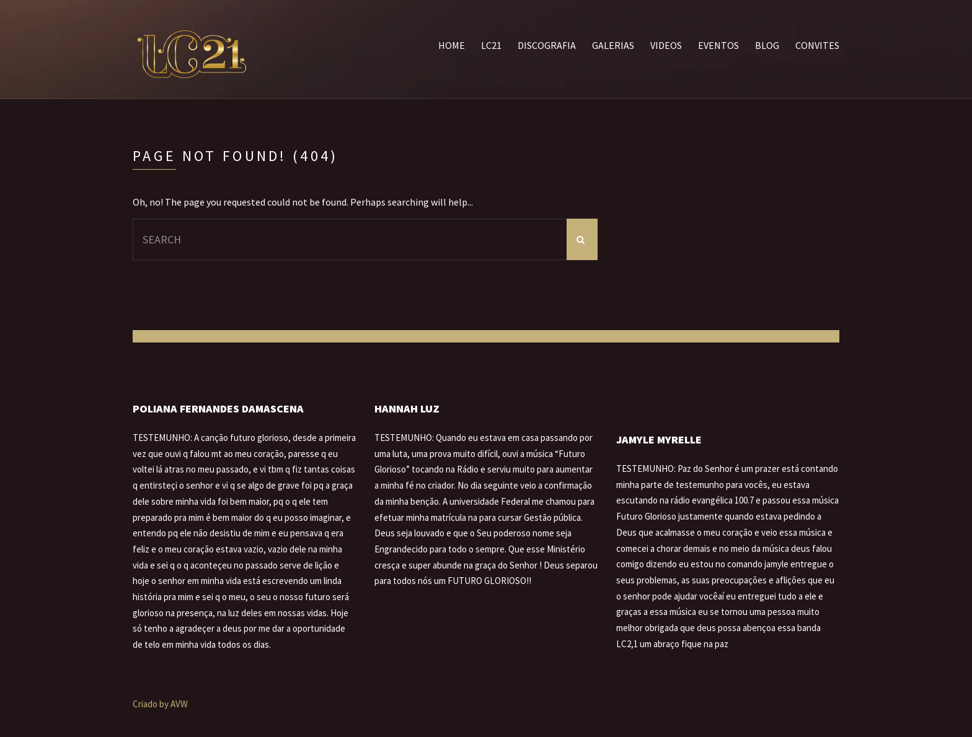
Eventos (718, 45)
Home (451, 45)
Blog (767, 45)
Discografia (547, 45)
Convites (817, 45)
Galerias (613, 45)
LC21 (491, 45)
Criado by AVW (160, 704)
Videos (666, 45)
